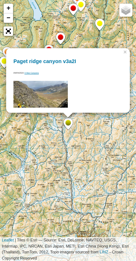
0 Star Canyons (31, 73)
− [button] (9, 18)
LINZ (104, 252)
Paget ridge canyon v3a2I (44, 61)
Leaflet (8, 240)
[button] (8, 31)
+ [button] (9, 8)
